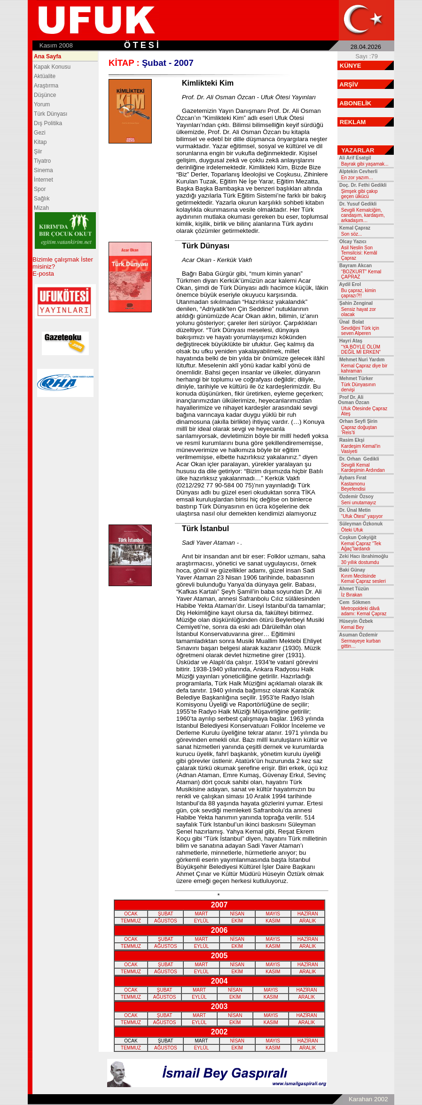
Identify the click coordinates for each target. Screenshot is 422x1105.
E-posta (43, 273)
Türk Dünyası (50, 114)
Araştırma (46, 85)
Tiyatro (42, 161)
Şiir (38, 151)
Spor (40, 189)
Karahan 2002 (368, 1099)
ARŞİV (348, 84)
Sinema (43, 170)
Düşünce (45, 95)
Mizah (41, 208)
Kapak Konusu (52, 67)
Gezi (40, 132)
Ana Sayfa (47, 56)
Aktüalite (44, 76)
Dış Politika (48, 123)
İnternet (43, 179)
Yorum (42, 104)
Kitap (40, 142)
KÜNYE (350, 65)
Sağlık (41, 198)
